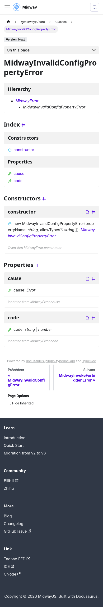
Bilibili (11, 480)
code (15, 180)
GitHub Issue (17, 531)
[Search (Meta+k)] (94, 7)
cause (16, 173)
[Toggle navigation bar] (7, 7)
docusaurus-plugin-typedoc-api (50, 361)
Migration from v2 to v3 (25, 453)
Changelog (13, 523)
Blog (8, 516)
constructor (21, 149)
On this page (18, 50)
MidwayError (26, 100)
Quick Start (14, 445)
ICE (9, 566)
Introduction (14, 437)
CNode (12, 574)
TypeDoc (89, 361)
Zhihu (9, 488)
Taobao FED (17, 558)
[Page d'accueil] (8, 22)
